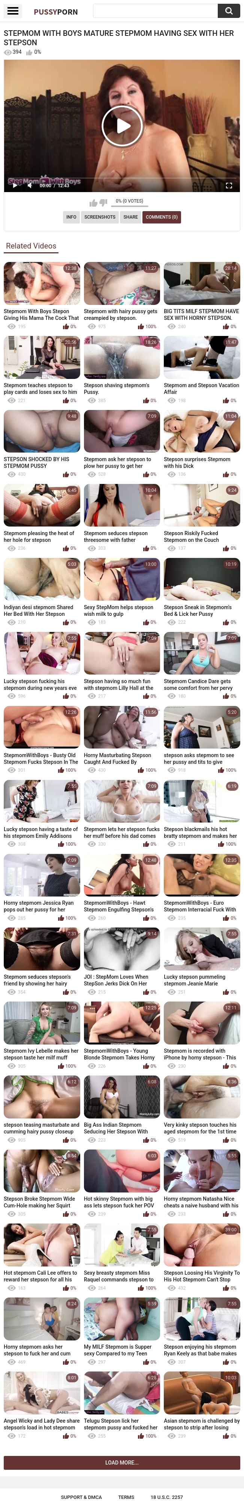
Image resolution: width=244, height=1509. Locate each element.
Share (131, 217)
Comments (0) (162, 217)
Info (71, 217)
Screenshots (99, 217)
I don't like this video (103, 203)
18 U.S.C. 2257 (167, 1497)
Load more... (122, 1463)
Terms (126, 1497)
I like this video (93, 203)
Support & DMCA (81, 1497)
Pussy (56, 11)
